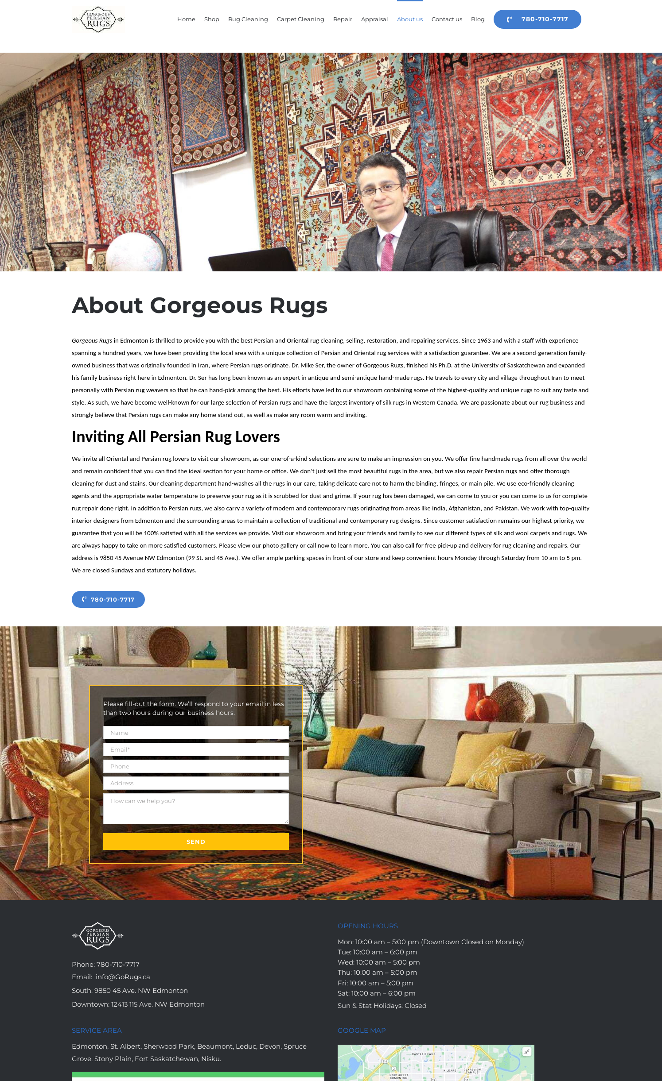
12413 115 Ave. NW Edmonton (158, 1004)
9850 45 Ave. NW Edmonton (141, 990)
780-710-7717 (118, 964)
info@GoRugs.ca (123, 977)
